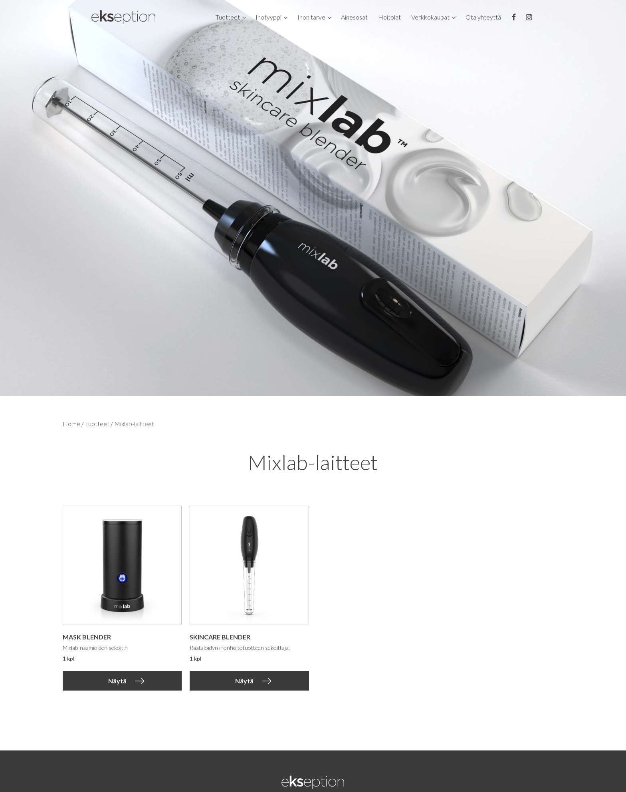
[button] (122, 681)
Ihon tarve (311, 17)
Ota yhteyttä (483, 17)
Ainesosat (354, 17)
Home (71, 423)
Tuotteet (228, 17)
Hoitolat (389, 17)
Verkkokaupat (430, 17)
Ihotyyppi (268, 17)
